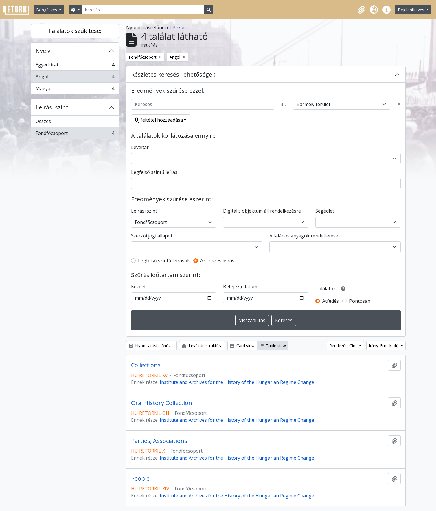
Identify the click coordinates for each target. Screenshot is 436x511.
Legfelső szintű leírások (164, 260)
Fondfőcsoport (74, 134)
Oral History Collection (161, 402)
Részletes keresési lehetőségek (173, 74)
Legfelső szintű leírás (154, 172)
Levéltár (140, 147)
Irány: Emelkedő (384, 345)
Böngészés (47, 9)
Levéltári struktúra (202, 345)
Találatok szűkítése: (75, 31)
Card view (242, 345)
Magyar (74, 89)
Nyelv (43, 51)
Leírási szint (52, 107)
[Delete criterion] (399, 104)
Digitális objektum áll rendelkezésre (262, 211)
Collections (146, 365)
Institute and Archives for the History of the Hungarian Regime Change (237, 382)
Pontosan (359, 301)
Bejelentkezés (411, 9)
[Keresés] (143, 9)
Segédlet (324, 211)
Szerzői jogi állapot (151, 236)
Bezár (178, 27)
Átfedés (330, 301)
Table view (273, 345)
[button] (361, 9)
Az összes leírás (217, 260)
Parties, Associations (159, 440)
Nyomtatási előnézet (151, 345)
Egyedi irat (74, 66)
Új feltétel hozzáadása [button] (159, 120)
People (140, 478)
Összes (43, 121)
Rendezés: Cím (343, 345)
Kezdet (138, 286)
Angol (74, 78)
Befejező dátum (240, 286)
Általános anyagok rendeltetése (303, 236)
